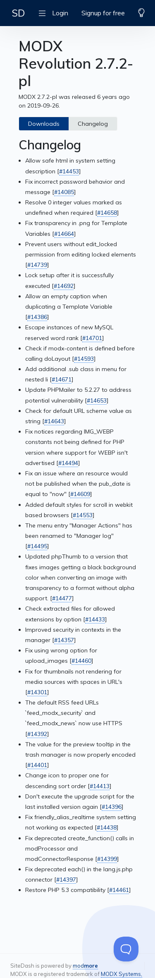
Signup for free (103, 13)
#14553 (83, 515)
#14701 (92, 338)
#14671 (62, 379)
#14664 (64, 233)
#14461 (119, 890)
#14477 (62, 598)
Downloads (44, 123)
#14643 (54, 421)
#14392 (37, 734)
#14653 (97, 400)
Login (60, 13)
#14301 (37, 692)
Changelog (93, 123)
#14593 (84, 358)
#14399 (107, 859)
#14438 (107, 827)
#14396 (112, 806)
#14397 (66, 879)
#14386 (37, 317)
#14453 (69, 171)
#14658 (107, 212)
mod (85, 965)
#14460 (81, 660)
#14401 (37, 765)
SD (18, 13)
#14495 (37, 546)
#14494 (68, 463)
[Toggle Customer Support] (126, 949)
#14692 (64, 286)
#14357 (64, 640)
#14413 (100, 786)
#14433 (95, 619)
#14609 (80, 494)
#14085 (64, 192)
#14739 (37, 264)
